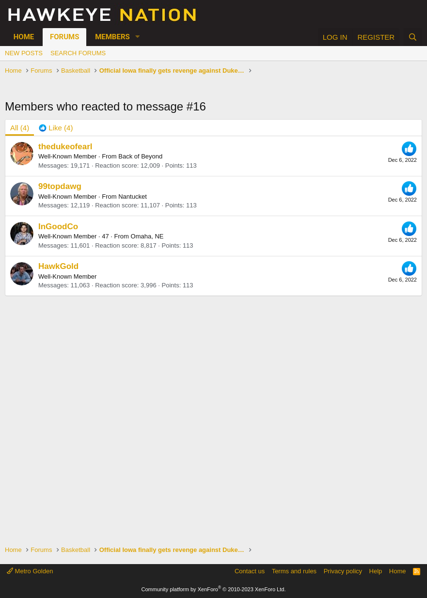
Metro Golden (30, 571)
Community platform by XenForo (214, 589)
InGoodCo (58, 226)
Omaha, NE (147, 236)
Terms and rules (294, 571)
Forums (64, 36)
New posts (24, 53)
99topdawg (59, 186)
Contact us (250, 571)
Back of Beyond (140, 156)
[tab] (56, 128)
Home (24, 36)
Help (375, 571)
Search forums (78, 53)
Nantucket (132, 196)
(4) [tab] (19, 128)
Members (112, 36)
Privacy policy (343, 571)
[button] (137, 37)
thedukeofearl (65, 146)
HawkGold (58, 266)
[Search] (412, 37)
